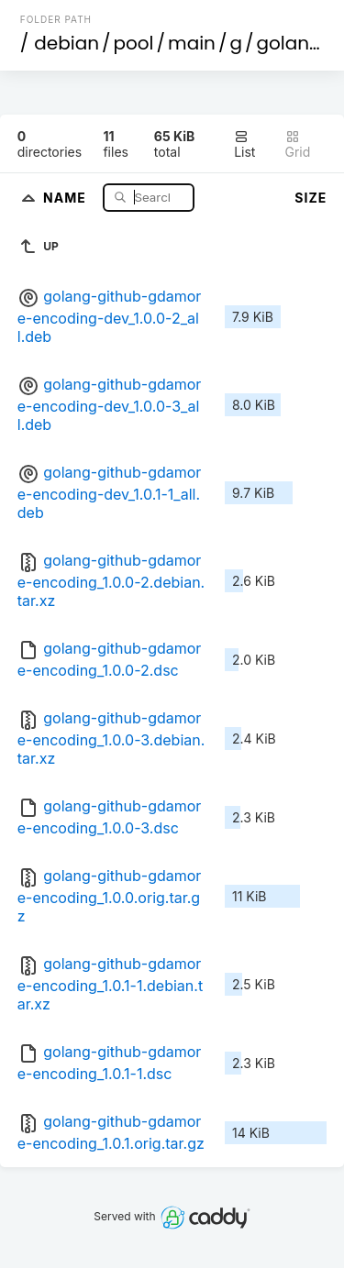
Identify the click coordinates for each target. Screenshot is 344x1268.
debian (66, 43)
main (192, 43)
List (244, 144)
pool (134, 43)
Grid (298, 144)
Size (310, 197)
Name (66, 196)
